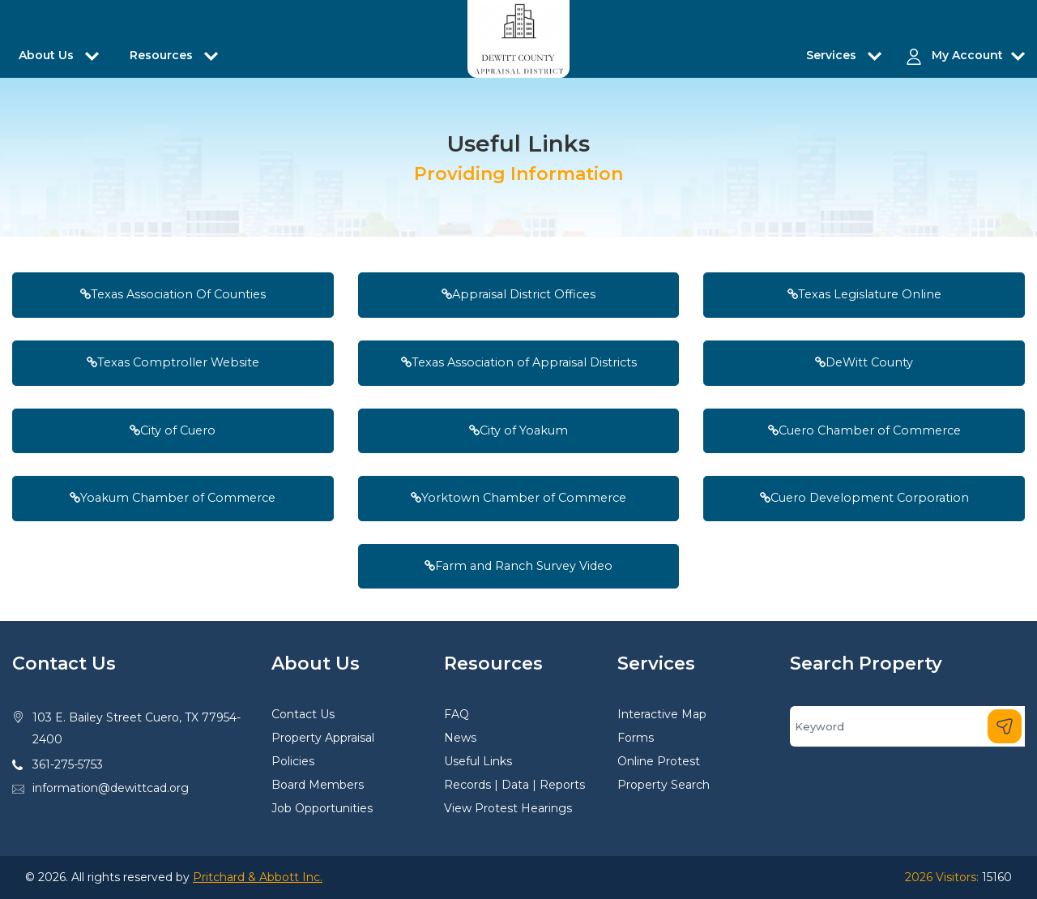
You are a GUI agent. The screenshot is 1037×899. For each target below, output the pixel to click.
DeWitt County (864, 362)
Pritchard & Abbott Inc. (257, 877)
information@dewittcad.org (110, 788)
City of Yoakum (518, 430)
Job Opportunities (322, 808)
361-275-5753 (67, 764)
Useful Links (478, 761)
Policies (292, 761)
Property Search (663, 784)
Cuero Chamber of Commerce (864, 430)
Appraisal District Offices (518, 294)
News (460, 737)
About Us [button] (48, 55)
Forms (635, 737)
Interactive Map (661, 714)
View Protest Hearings (508, 808)
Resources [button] (163, 55)
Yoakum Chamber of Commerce (172, 497)
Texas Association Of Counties (173, 294)
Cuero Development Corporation (864, 497)
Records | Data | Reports (514, 784)
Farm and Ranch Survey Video (518, 566)
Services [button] (833, 55)
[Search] (907, 726)
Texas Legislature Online (864, 294)
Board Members (317, 784)
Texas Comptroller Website (173, 362)
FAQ (456, 714)
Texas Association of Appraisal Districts (519, 362)
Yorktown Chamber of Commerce (518, 497)
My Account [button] (967, 55)
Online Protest (658, 761)
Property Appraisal (322, 737)
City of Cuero (173, 430)
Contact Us (303, 714)
